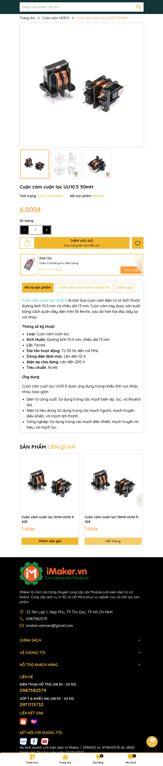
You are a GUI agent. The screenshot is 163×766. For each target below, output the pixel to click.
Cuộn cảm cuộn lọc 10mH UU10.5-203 (112, 519)
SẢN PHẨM (48, 447)
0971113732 (31, 704)
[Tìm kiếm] (138, 6)
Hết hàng (113, 541)
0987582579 (36, 618)
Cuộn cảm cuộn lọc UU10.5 (44, 300)
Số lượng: (27, 221)
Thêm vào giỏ (50, 541)
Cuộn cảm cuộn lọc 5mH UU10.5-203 (48, 519)
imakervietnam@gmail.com (49, 625)
